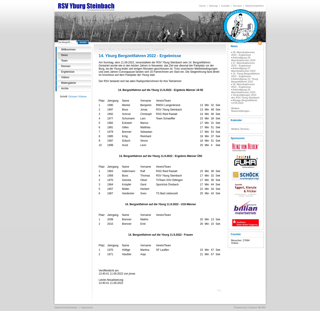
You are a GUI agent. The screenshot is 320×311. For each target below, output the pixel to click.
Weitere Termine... (241, 129)
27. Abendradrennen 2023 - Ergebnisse (243, 64)
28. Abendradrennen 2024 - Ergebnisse (243, 53)
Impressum (87, 307)
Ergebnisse (67, 71)
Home (202, 5)
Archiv (64, 88)
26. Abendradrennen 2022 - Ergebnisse (243, 85)
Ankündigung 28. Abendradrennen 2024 (243, 59)
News (64, 55)
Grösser (72, 96)
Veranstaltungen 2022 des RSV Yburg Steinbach (245, 96)
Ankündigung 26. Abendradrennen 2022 (243, 91)
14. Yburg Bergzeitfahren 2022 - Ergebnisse (245, 75)
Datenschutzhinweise (66, 307)
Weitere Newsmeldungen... (241, 109)
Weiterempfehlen (254, 5)
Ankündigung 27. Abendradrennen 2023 (243, 69)
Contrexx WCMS (256, 307)
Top (219, 290)
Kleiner (83, 96)
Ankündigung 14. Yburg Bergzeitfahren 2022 (244, 80)
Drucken (237, 5)
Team (64, 60)
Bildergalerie (68, 82)
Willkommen (68, 49)
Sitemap (213, 5)
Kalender (236, 120)
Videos (65, 77)
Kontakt (225, 5)
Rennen (65, 66)
